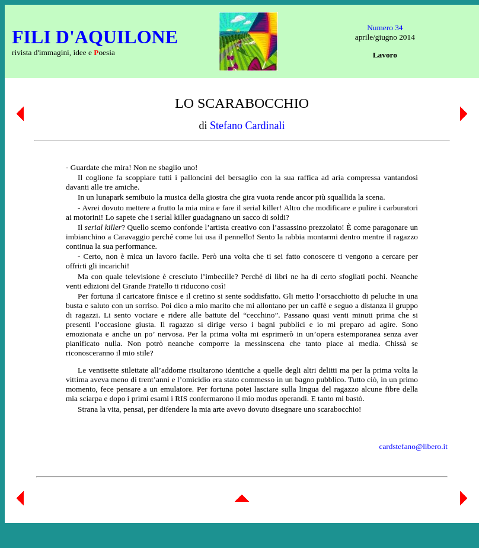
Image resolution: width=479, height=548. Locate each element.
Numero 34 (385, 27)
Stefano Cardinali (247, 126)
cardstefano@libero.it (413, 446)
